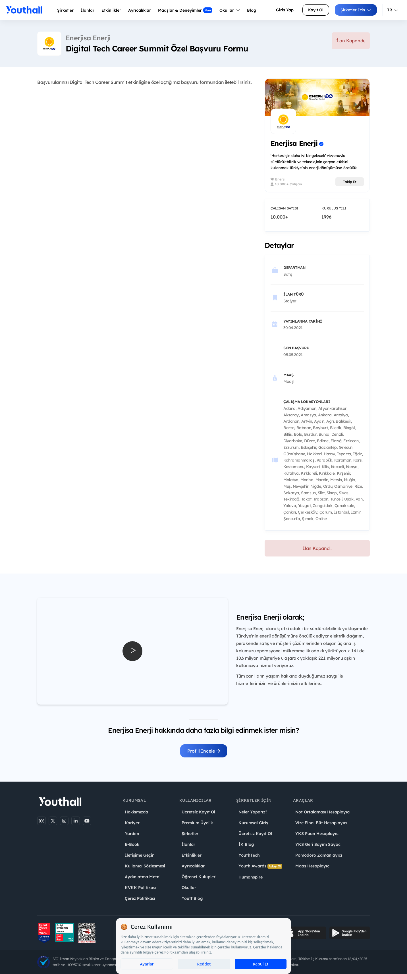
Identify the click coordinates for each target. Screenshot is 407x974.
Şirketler (65, 10)
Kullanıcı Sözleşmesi (145, 866)
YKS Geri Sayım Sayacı (318, 844)
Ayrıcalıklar (193, 866)
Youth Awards (260, 866)
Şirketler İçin (355, 10)
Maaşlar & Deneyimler (185, 10)
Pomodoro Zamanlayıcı (318, 855)
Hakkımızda (136, 812)
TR (392, 10)
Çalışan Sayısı (284, 208)
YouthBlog (192, 898)
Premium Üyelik (197, 822)
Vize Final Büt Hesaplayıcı (321, 822)
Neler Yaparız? (252, 812)
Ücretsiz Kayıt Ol (198, 812)
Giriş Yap (285, 10)
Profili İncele (203, 751)
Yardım (132, 833)
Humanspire (250, 877)
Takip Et (349, 182)
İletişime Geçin (140, 855)
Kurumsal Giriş (253, 822)
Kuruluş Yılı (333, 208)
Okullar (229, 10)
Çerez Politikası (140, 898)
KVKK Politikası (140, 887)
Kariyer (132, 822)
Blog (251, 10)
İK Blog (246, 844)
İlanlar (87, 10)
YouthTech (249, 855)
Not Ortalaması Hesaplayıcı (322, 812)
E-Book (132, 844)
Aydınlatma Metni (143, 876)
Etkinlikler (111, 10)
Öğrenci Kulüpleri (199, 876)
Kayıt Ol (315, 10)
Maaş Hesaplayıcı (313, 866)
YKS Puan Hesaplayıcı (317, 833)
